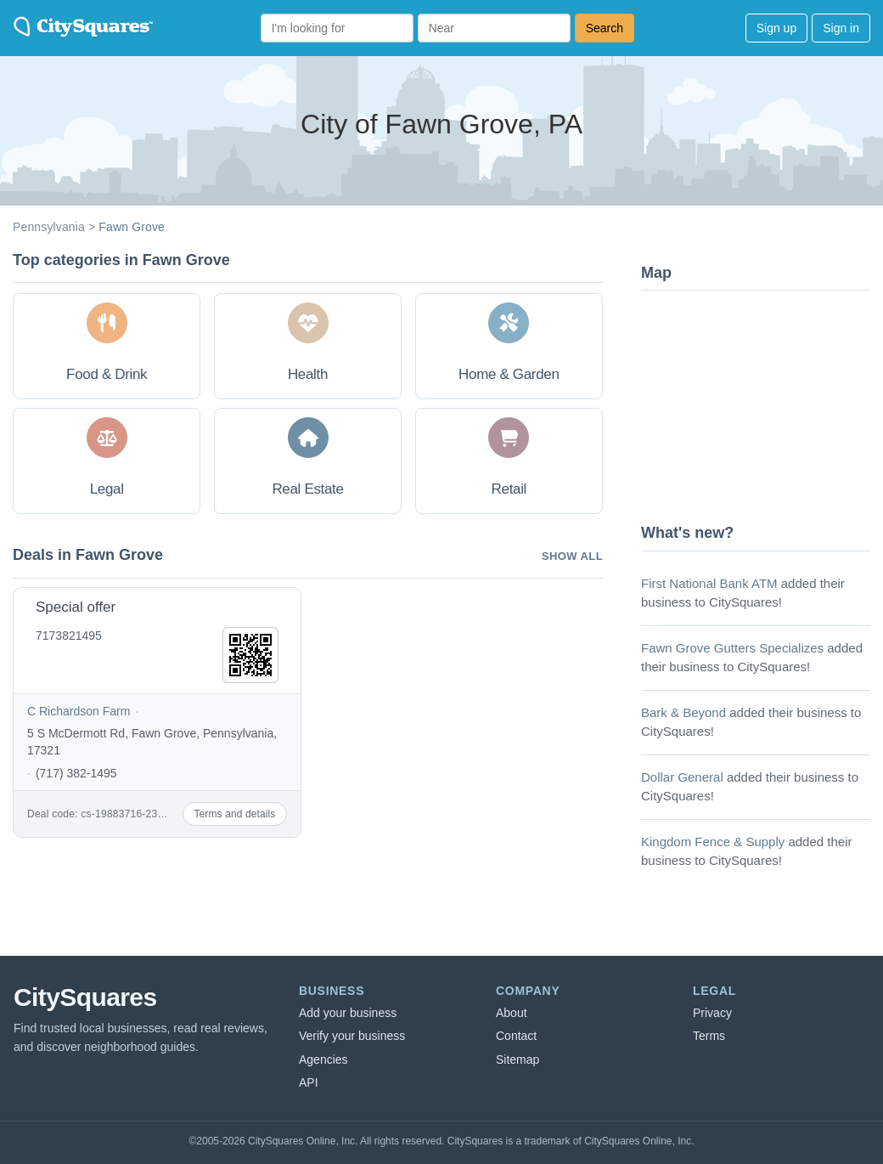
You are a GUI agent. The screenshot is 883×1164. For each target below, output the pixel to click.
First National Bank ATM (709, 583)
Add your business (348, 1013)
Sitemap (517, 1059)
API (308, 1082)
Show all (572, 556)
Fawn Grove (131, 227)
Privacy (712, 1013)
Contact (516, 1036)
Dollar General (682, 777)
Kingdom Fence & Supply (713, 841)
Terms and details (234, 814)
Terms (709, 1036)
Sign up (776, 28)
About (511, 1013)
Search (604, 28)
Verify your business (352, 1036)
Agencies (323, 1059)
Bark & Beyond (683, 712)
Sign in (841, 28)
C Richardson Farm (78, 711)
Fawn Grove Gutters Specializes (732, 648)
